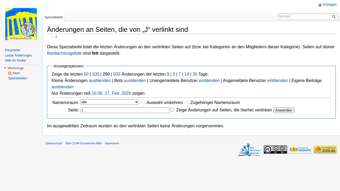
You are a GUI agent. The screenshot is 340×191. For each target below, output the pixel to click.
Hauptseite (12, 50)
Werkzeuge (16, 68)
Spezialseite (53, 17)
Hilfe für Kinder (15, 60)
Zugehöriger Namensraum (215, 102)
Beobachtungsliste (64, 53)
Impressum (112, 143)
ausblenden (100, 80)
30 (195, 74)
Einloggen (330, 4)
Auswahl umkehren (165, 102)
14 (186, 74)
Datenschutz (54, 143)
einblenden (209, 80)
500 (116, 74)
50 (86, 74)
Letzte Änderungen (18, 55)
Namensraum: (65, 102)
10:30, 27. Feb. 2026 (111, 93)
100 (95, 74)
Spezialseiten (17, 78)
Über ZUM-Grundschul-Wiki (83, 143)
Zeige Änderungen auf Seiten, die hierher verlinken (224, 110)
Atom (16, 73)
